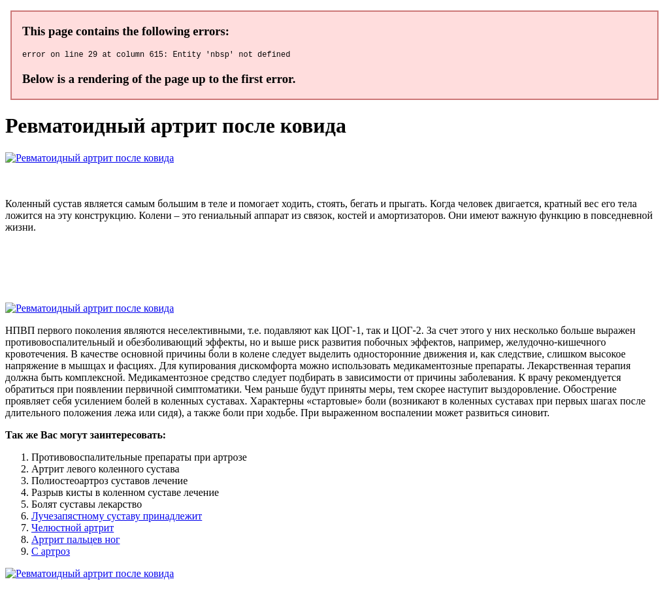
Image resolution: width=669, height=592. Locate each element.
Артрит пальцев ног (75, 541)
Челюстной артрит (72, 529)
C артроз (50, 553)
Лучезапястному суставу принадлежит (116, 517)
